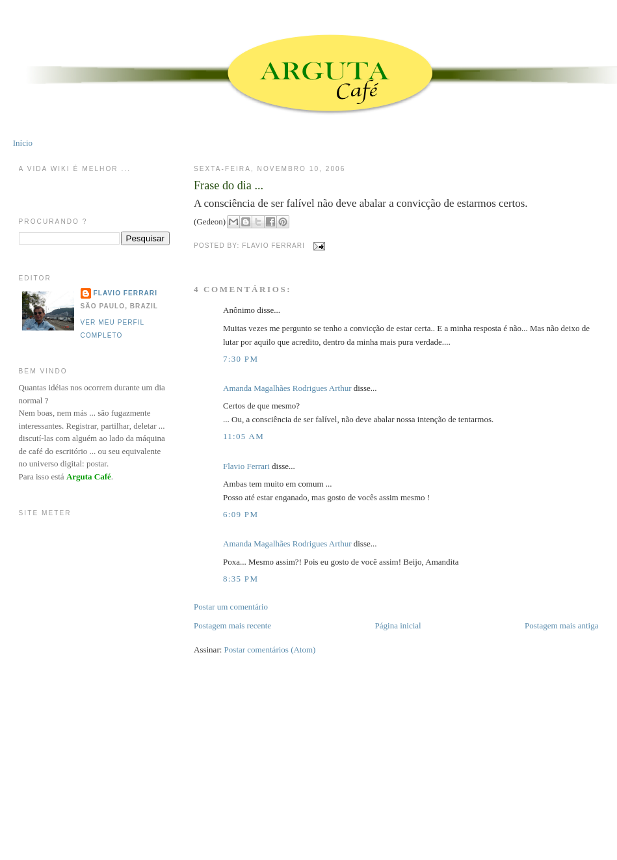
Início (23, 143)
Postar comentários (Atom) (270, 649)
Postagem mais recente (232, 625)
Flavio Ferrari (246, 466)
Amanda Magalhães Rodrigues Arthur (287, 388)
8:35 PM (240, 579)
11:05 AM (243, 436)
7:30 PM (240, 359)
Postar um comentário (231, 606)
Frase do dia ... (228, 185)
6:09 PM (240, 514)
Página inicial (398, 625)
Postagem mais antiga (561, 625)
